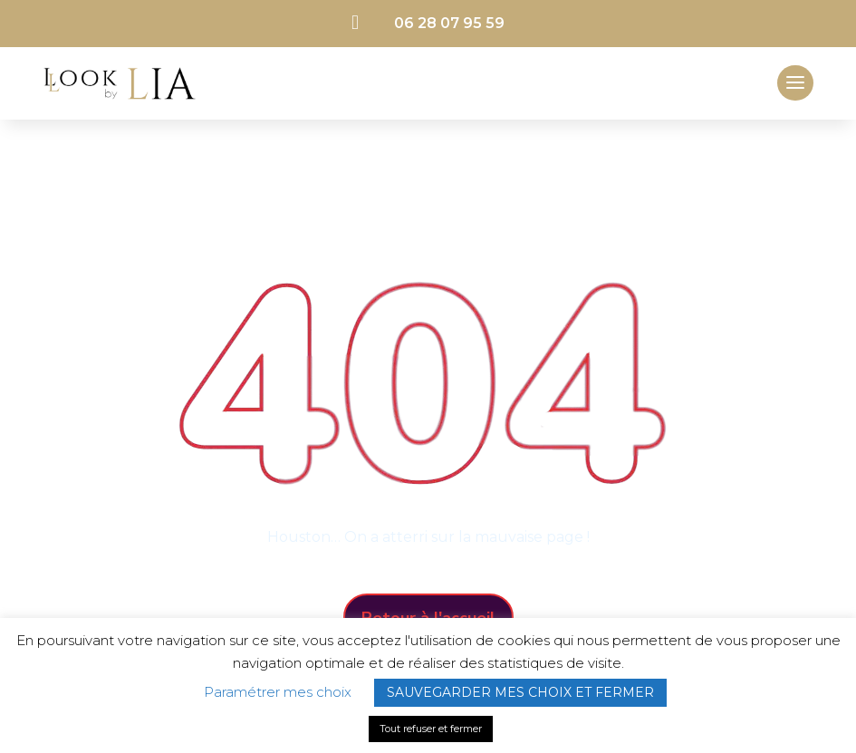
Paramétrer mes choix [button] (277, 691)
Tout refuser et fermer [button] (431, 728)
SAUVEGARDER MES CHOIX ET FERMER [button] (520, 692)
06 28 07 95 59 (449, 23)
